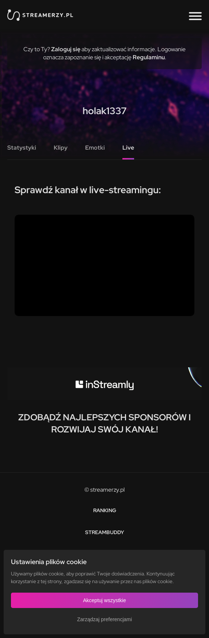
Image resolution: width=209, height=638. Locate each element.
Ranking (104, 510)
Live (128, 147)
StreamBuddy (104, 532)
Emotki (95, 147)
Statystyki (21, 147)
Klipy (61, 147)
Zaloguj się (65, 49)
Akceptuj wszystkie (104, 600)
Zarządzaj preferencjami (104, 619)
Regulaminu (149, 57)
